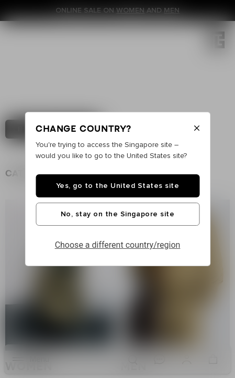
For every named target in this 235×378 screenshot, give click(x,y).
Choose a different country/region (118, 245)
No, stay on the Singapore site (117, 214)
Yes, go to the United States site (118, 186)
